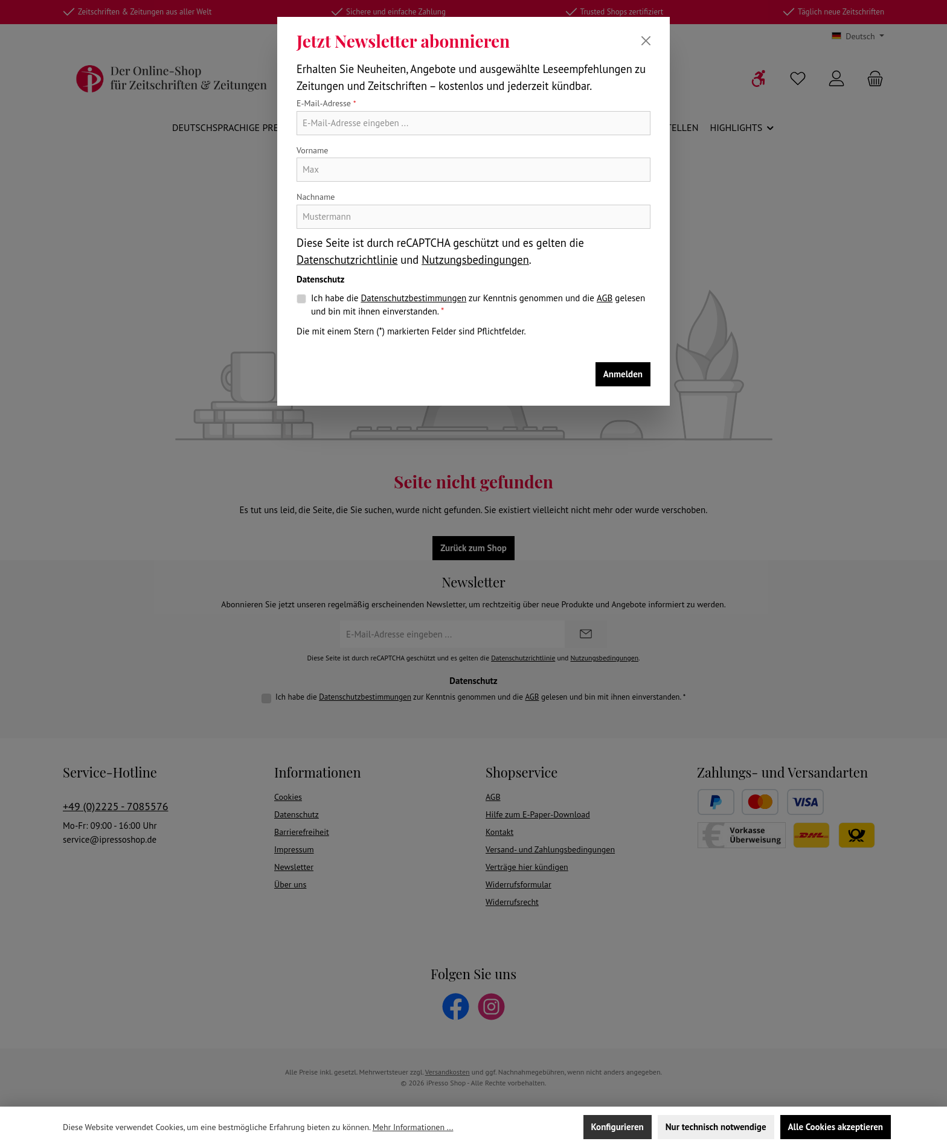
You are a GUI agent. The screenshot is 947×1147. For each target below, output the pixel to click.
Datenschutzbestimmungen (413, 298)
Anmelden (623, 374)
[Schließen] (646, 40)
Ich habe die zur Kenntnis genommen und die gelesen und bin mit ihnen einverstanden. (478, 305)
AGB (604, 298)
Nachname (316, 196)
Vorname (313, 150)
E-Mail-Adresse (326, 103)
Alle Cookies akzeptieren (835, 1127)
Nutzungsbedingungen (475, 259)
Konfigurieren (617, 1127)
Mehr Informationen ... (413, 1127)
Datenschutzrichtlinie (347, 259)
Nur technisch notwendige (716, 1127)
